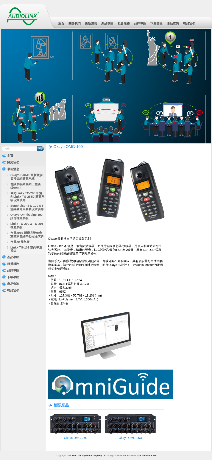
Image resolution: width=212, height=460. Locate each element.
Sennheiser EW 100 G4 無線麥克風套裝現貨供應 (27, 207)
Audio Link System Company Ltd (87, 455)
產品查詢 (173, 23)
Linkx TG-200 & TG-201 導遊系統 (26, 225)
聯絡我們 (189, 23)
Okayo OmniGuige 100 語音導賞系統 (26, 216)
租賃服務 (124, 23)
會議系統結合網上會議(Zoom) (25, 185)
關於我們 (75, 23)
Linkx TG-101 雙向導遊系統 (26, 249)
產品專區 (107, 23)
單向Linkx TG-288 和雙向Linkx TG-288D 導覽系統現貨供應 (27, 196)
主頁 (61, 23)
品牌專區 (140, 23)
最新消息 (91, 23)
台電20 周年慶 (20, 242)
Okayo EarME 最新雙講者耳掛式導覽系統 (26, 176)
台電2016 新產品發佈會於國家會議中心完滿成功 (27, 234)
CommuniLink (148, 455)
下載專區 (156, 23)
